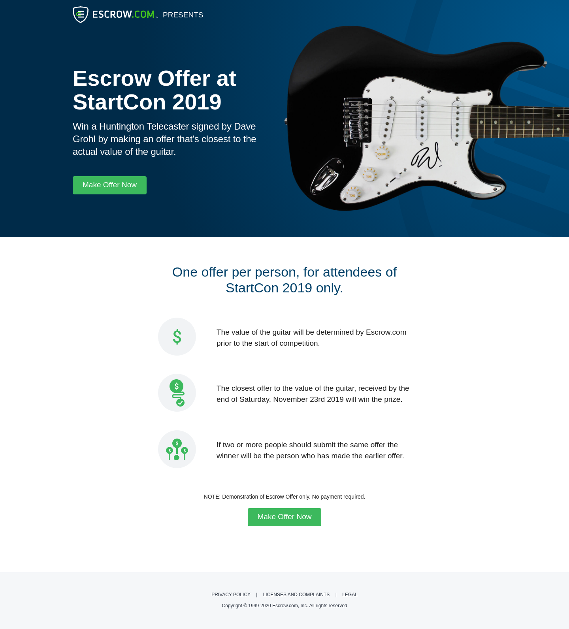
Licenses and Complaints (297, 594)
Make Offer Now (110, 185)
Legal (350, 594)
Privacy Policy (231, 594)
